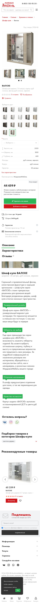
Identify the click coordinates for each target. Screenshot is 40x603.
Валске (9, 490)
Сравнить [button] (6, 98)
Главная (5, 17)
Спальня (14, 17)
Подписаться (20, 532)
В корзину (11, 500)
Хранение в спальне (26, 17)
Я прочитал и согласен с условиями (19, 528)
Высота (5, 139)
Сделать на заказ (20, 201)
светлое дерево (8, 441)
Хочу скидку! (33, 182)
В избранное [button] (26, 94)
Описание (8, 245)
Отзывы (8, 256)
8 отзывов (19, 496)
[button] (37, 225)
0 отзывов (14, 94)
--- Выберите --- (9, 143)
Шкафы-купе (7, 20)
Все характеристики (9, 172)
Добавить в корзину (20, 206)
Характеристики (12, 250)
